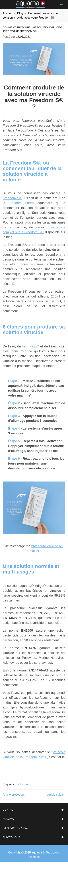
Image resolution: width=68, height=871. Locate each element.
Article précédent (13, 794)
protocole (22, 784)
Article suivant (56, 794)
